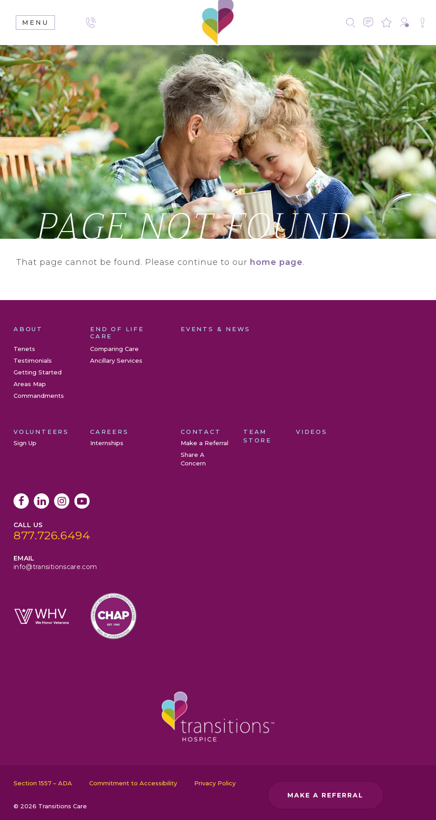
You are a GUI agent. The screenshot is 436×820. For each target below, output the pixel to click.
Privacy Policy (215, 783)
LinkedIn (41, 501)
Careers (109, 431)
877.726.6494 (52, 535)
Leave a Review (386, 22)
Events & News (215, 329)
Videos (311, 431)
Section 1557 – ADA (43, 783)
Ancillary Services (116, 360)
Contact (368, 22)
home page (276, 262)
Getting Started (38, 372)
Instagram (61, 501)
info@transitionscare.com (55, 567)
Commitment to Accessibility (133, 783)
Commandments (39, 395)
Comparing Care (114, 348)
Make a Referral (404, 22)
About (28, 329)
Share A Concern (422, 22)
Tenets (24, 348)
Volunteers (41, 431)
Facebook (21, 501)
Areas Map (30, 383)
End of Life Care (117, 332)
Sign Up (25, 442)
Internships (106, 442)
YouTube (82, 501)
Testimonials (33, 360)
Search (350, 22)
